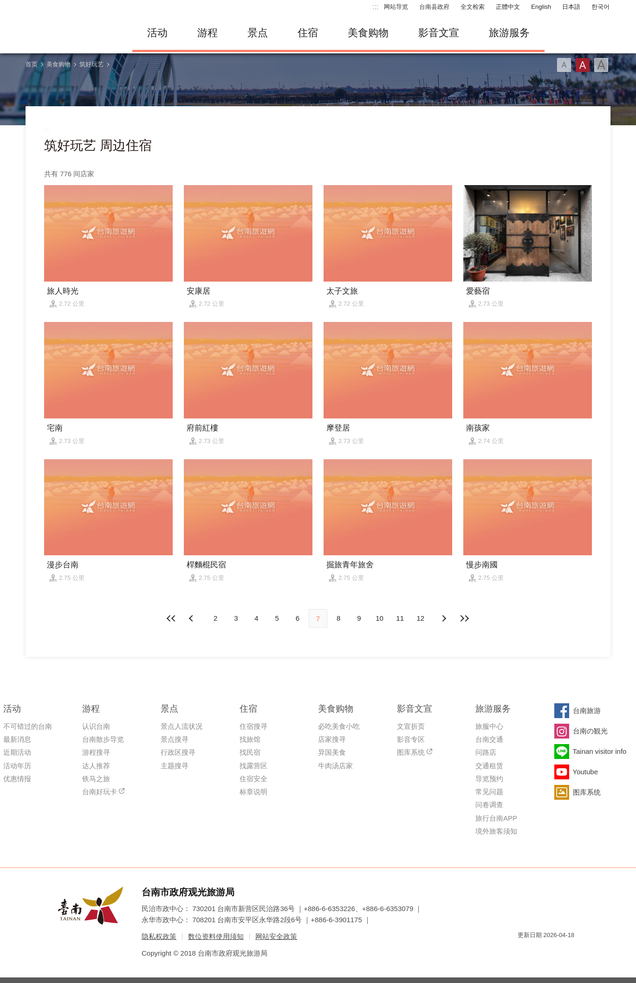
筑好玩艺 (91, 64)
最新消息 (17, 739)
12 (421, 618)
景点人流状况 (181, 726)
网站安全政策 (276, 936)
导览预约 (489, 779)
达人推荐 (96, 766)
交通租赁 (489, 766)
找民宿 (250, 752)
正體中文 (508, 6)
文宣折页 (411, 726)
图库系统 (411, 752)
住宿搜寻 (253, 726)
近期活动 (17, 752)
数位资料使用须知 (216, 936)
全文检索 (473, 6)
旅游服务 (509, 33)
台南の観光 (590, 731)
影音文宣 (438, 33)
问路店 (485, 752)
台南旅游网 (72, 33)
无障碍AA (557, 951)
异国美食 (332, 752)
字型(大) (601, 65)
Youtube (585, 772)
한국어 (600, 6)
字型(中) (583, 65)
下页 (192, 618)
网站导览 (396, 6)
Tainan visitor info (600, 751)
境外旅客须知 (496, 831)
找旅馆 (250, 739)
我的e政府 (525, 951)
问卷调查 (489, 805)
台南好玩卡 (99, 792)
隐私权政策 (159, 936)
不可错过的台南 (27, 726)
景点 (257, 33)
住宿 (308, 33)
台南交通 (489, 739)
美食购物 (368, 33)
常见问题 (489, 792)
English (541, 6)
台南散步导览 (103, 739)
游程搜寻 (96, 752)
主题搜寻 (174, 766)
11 (400, 618)
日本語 (571, 6)
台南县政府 (434, 6)
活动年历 (17, 766)
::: (375, 7)
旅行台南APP (496, 818)
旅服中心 (489, 726)
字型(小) (564, 65)
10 (379, 618)
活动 (157, 33)
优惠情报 (17, 779)
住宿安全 (253, 779)
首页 (32, 64)
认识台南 (96, 726)
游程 (207, 33)
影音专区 (411, 739)
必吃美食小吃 (339, 726)
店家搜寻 (332, 739)
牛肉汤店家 (335, 766)
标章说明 (253, 792)
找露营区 (253, 766)
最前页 (171, 618)
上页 (444, 618)
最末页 (464, 618)
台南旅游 (587, 710)
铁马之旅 (96, 779)
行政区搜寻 (178, 752)
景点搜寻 (174, 739)
